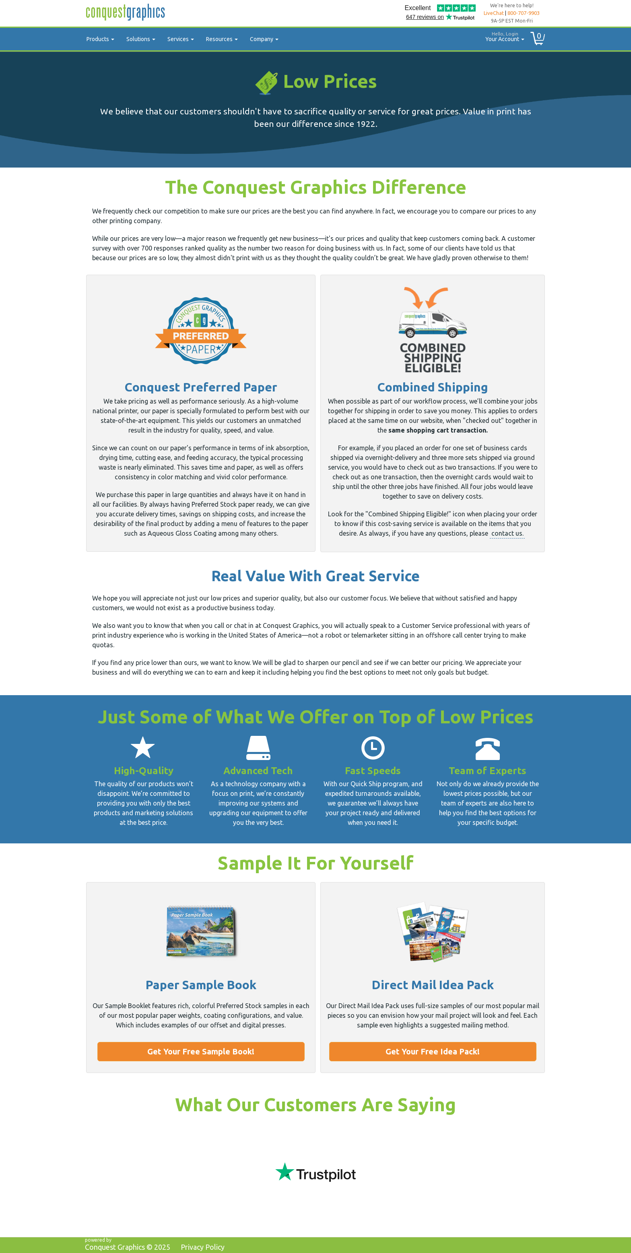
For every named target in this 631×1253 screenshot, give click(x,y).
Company (264, 39)
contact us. (507, 533)
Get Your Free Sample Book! (200, 1051)
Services (180, 39)
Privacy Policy (203, 1247)
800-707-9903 (523, 13)
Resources (222, 39)
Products (100, 39)
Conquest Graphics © (127, 1247)
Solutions (140, 39)
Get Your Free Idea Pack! (433, 1051)
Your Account (501, 35)
